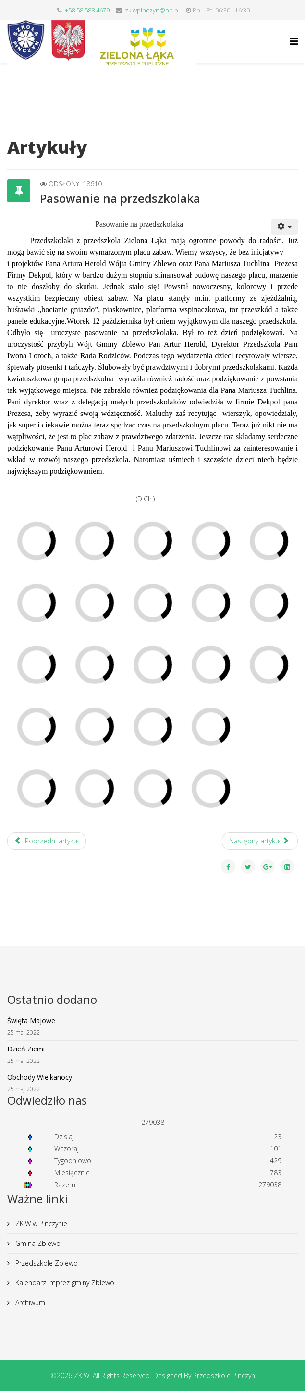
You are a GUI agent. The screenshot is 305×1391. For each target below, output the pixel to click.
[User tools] (284, 227)
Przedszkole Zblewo (45, 1263)
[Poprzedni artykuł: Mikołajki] (46, 841)
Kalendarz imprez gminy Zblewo (63, 1282)
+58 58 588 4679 (87, 10)
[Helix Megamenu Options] (294, 41)
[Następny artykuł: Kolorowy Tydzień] (260, 841)
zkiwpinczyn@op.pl (152, 10)
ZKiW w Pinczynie (40, 1223)
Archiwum (29, 1302)
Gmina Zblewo (37, 1243)
